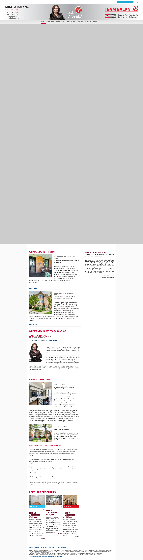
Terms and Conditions (60, 547)
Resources (71, 22)
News (95, 22)
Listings (80, 22)
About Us (50, 22)
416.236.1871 (36, 340)
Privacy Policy (44, 547)
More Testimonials (107, 277)
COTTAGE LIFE (60, 22)
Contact (88, 22)
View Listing (33, 324)
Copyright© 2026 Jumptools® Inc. (36, 556)
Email (55, 340)
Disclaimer (51, 547)
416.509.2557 (49, 340)
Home (43, 22)
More (42, 538)
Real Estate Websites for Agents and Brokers (52, 556)
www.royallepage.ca (34, 547)
